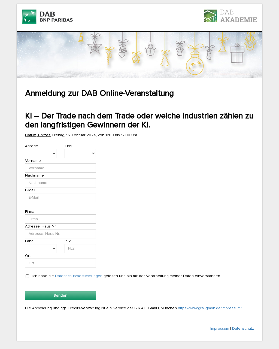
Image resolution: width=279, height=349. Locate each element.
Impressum (219, 328)
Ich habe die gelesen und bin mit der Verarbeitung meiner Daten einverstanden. (126, 276)
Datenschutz (243, 328)
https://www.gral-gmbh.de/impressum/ (210, 308)
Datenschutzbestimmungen (78, 276)
